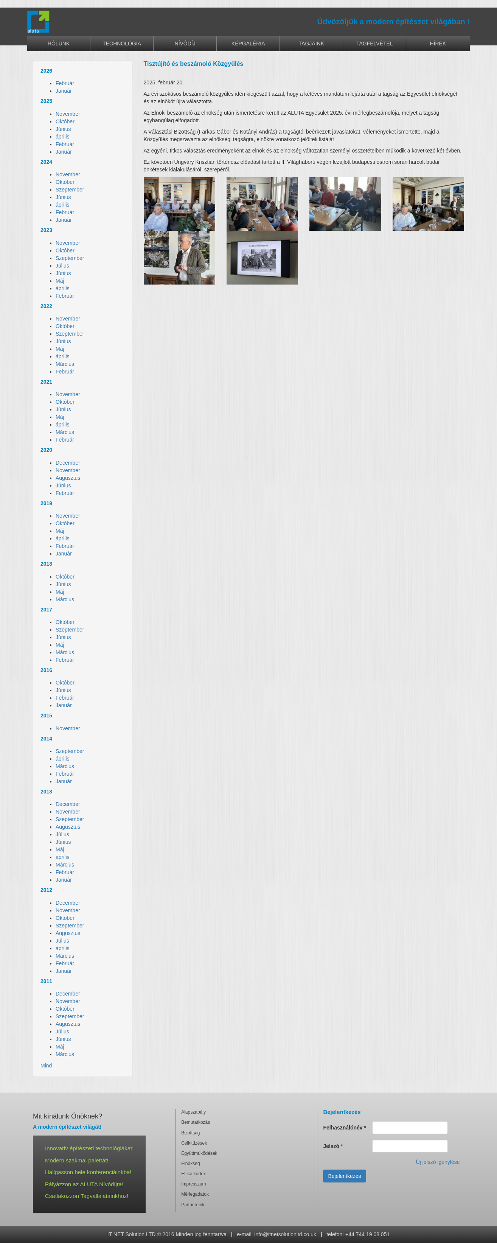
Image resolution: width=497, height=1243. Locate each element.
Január (64, 91)
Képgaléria (248, 43)
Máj (60, 281)
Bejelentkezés (344, 1176)
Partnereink (192, 1204)
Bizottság (190, 1133)
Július (62, 266)
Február (65, 83)
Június (63, 129)
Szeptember (70, 190)
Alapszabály (193, 1112)
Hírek (438, 43)
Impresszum (193, 1184)
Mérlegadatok (195, 1194)
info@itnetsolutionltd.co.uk (285, 1234)
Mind (46, 1066)
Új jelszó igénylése (438, 1162)
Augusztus (68, 478)
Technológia (122, 43)
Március (65, 364)
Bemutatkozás (195, 1122)
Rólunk (59, 43)
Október (65, 121)
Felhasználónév (344, 1128)
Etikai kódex (193, 1173)
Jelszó (333, 1146)
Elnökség (190, 1163)
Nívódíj (185, 43)
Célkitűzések (194, 1143)
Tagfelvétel (374, 43)
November (68, 114)
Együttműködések (199, 1153)
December (68, 463)
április (63, 137)
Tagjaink (311, 43)
